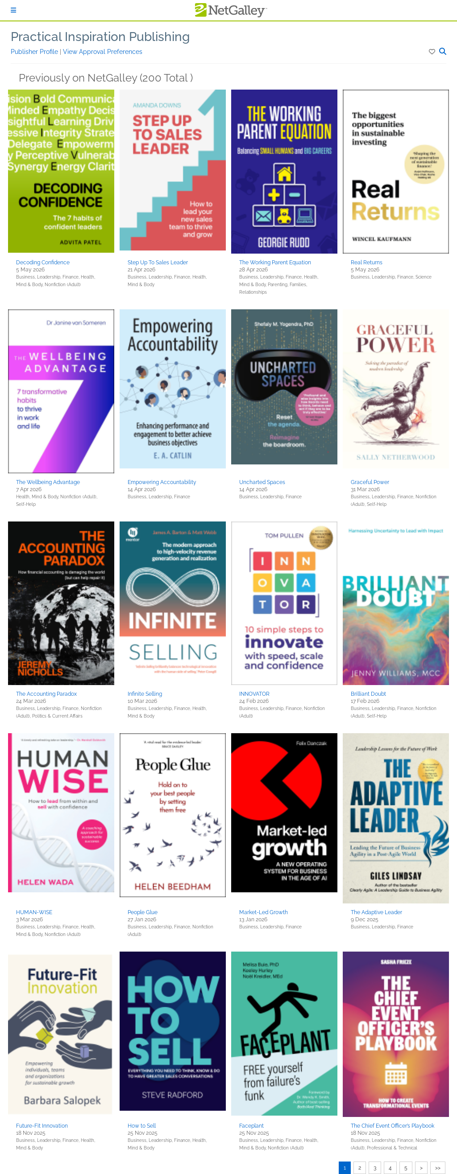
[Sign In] (13, 10)
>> (437, 1168)
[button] (432, 52)
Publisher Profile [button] (35, 51)
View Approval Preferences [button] (102, 51)
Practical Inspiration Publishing (100, 36)
